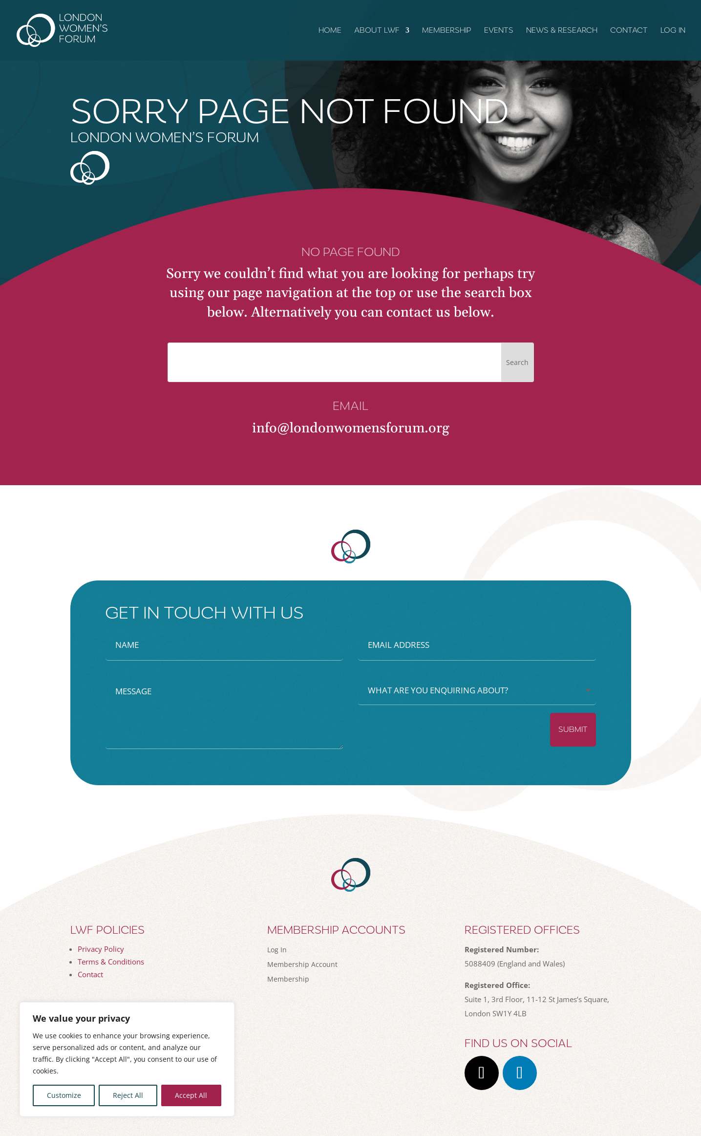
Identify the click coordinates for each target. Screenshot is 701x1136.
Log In (672, 31)
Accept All (191, 1095)
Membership (446, 31)
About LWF (377, 31)
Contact (629, 31)
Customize (64, 1095)
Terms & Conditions (111, 961)
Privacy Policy (101, 949)
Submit (573, 729)
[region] (127, 1059)
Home (330, 31)
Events (498, 31)
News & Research (561, 31)
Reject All (128, 1095)
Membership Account (302, 964)
